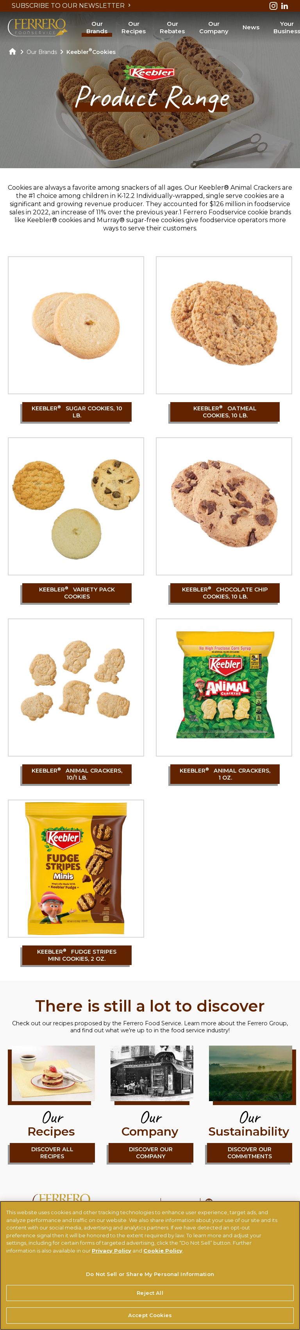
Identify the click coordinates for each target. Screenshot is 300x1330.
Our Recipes (133, 27)
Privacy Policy (111, 1251)
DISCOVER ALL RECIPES (52, 1153)
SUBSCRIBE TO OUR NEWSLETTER (72, 5)
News (251, 27)
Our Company (214, 27)
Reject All (150, 1293)
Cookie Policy (162, 1251)
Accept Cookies (150, 1316)
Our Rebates (172, 27)
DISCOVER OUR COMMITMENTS (249, 1153)
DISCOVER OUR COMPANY (151, 1153)
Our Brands (96, 27)
